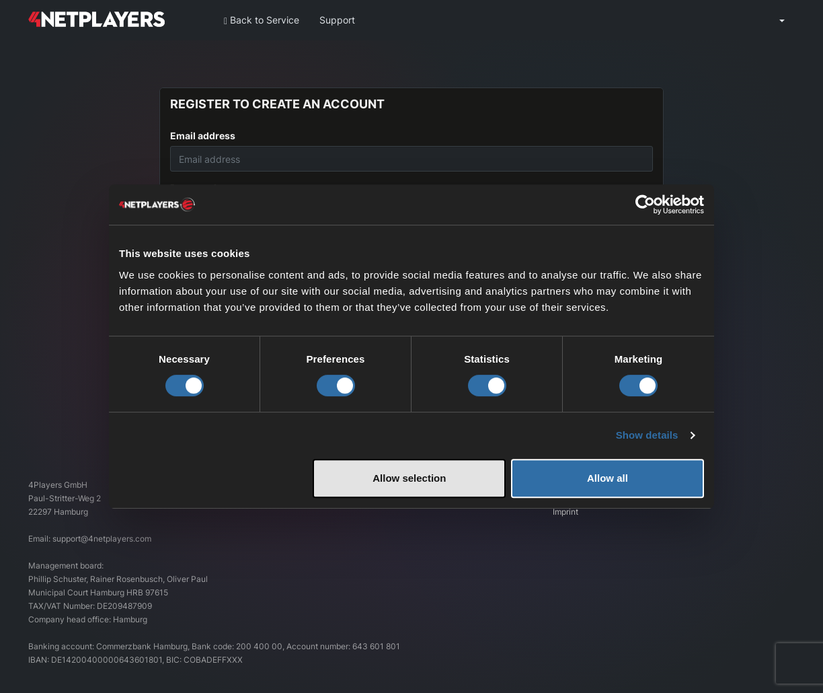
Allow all (607, 478)
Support (337, 20)
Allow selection (409, 478)
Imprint (565, 512)
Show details (647, 435)
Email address (202, 135)
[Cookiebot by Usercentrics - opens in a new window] (645, 204)
